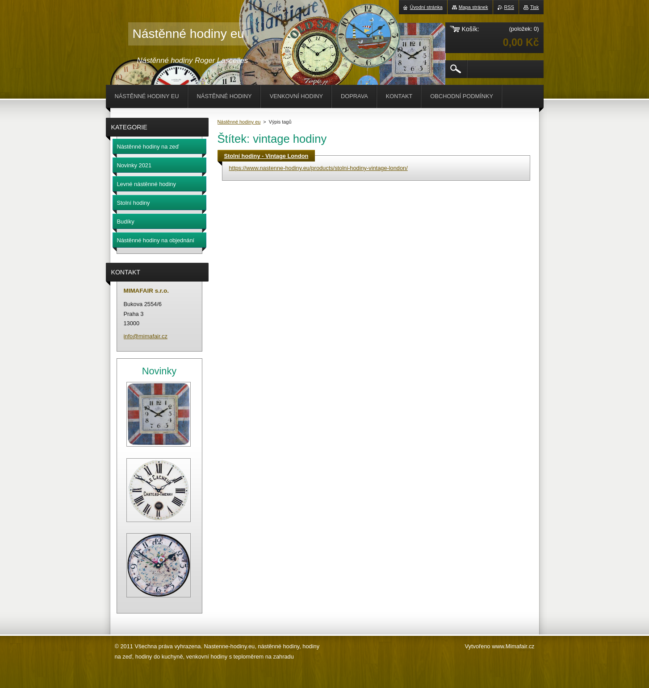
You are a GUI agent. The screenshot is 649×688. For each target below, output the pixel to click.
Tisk (534, 7)
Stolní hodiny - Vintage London (266, 156)
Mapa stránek (473, 7)
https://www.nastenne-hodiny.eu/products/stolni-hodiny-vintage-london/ (318, 168)
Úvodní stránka (426, 7)
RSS (509, 7)
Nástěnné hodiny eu (239, 121)
